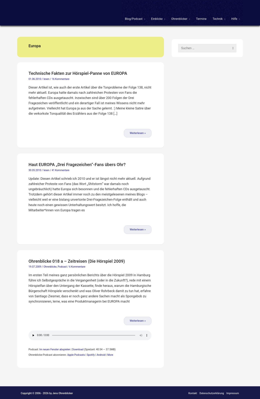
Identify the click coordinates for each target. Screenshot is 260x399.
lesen (46, 78)
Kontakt (192, 392)
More (111, 353)
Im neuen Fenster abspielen (55, 348)
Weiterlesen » (137, 132)
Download (79, 348)
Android (101, 353)
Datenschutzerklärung (211, 392)
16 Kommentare (61, 78)
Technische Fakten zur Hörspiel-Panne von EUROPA (81, 72)
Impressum (232, 392)
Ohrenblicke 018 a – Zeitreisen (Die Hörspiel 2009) (80, 260)
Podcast (62, 265)
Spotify (91, 353)
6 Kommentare (78, 265)
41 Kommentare (61, 169)
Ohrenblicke (50, 265)
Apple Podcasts (76, 353)
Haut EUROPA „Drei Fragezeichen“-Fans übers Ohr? (80, 163)
